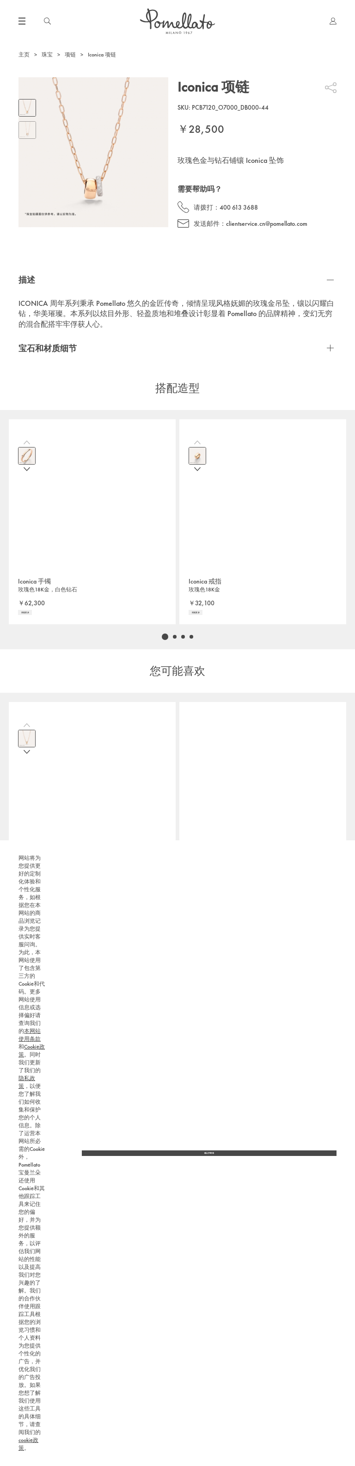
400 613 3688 (239, 207)
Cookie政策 (159, 1400)
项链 (70, 54)
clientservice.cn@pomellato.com (266, 223)
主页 (24, 54)
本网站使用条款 (121, 1400)
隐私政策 (27, 1246)
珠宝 (47, 54)
